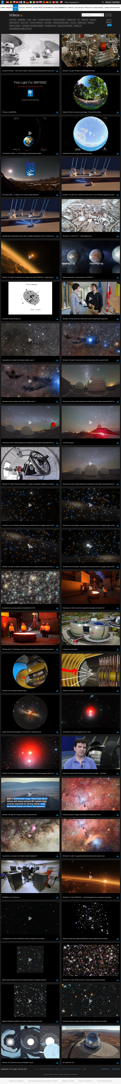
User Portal (115, 2)
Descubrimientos (61, 7)
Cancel (18, 331)
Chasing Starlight (45, 20)
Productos (88, 7)
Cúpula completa (36, 23)
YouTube (4, 253)
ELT (79, 20)
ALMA (29, 20)
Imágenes (9, 7)
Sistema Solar (50, 26)
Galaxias (48, 23)
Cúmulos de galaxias (60, 23)
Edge (8, 295)
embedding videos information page (33, 257)
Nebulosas (82, 23)
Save (7, 331)
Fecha (109, 25)
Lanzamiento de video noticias (20, 29)
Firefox (9, 297)
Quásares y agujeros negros (32, 26)
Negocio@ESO (98, 7)
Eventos (71, 7)
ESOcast (85, 20)
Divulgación (79, 7)
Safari (8, 299)
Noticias (22, 7)
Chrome (9, 293)
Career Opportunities (112, 7)
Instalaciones (15, 26)
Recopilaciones (59, 20)
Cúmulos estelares (65, 26)
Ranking (108, 22)
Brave (8, 291)
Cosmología (71, 20)
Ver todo (13, 20)
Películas (24, 23)
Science (108, 2)
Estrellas (77, 26)
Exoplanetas (14, 23)
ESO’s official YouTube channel (51, 253)
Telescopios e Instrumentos (43, 7)
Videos (15, 9)
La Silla (73, 23)
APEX (34, 20)
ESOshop (29, 7)
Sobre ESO (21, 20)
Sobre (2, 7)
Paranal (91, 23)
